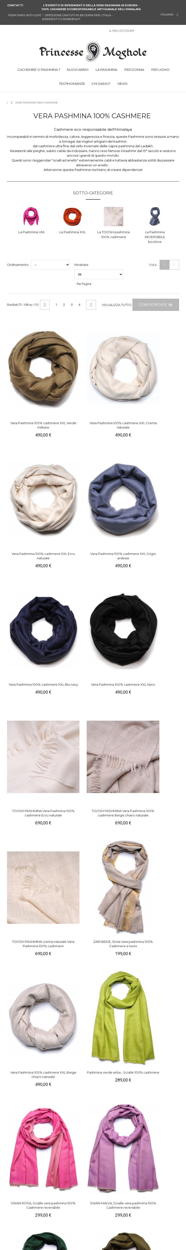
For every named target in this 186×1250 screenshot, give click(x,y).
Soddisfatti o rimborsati (72, 1208)
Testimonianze (21, 1217)
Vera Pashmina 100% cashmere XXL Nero (71, 467)
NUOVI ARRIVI (77, 70)
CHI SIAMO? (101, 84)
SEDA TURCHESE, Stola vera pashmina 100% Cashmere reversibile (70, 743)
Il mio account (65, 1190)
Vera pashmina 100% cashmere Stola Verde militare (160, 655)
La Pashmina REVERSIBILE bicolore (155, 236)
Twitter (108, 1221)
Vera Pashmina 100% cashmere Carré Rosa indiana (26, 1097)
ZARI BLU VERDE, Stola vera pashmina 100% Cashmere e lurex (160, 921)
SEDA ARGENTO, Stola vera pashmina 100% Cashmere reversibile (25, 832)
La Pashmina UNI (31, 232)
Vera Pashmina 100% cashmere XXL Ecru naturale (116, 380)
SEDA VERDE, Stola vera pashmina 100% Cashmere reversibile (160, 743)
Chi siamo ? (19, 1190)
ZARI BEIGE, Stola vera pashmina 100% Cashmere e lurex (70, 562)
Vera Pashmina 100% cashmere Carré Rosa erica (115, 1097)
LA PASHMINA (106, 70)
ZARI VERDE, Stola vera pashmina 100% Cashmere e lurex (115, 1009)
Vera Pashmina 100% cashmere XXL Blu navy (26, 467)
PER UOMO (160, 70)
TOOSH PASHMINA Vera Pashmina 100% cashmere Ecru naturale (115, 469)
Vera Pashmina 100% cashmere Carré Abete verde (160, 1097)
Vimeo (133, 1221)
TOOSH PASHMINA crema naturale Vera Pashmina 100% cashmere (26, 564)
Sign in (140, 31)
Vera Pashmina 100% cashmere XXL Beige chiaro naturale (115, 562)
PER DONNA (134, 70)
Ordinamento (18, 265)
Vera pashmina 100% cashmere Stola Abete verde (115, 655)
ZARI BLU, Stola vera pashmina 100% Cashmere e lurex (115, 921)
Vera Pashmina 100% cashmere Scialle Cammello (26, 921)
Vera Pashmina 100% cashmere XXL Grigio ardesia (160, 380)
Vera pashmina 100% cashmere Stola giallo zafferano (26, 743)
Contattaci (62, 1194)
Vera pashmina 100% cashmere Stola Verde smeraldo (160, 832)
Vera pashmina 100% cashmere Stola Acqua (160, 1007)
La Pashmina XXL (72, 232)
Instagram (124, 1221)
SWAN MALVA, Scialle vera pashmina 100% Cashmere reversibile (70, 655)
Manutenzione (21, 1208)
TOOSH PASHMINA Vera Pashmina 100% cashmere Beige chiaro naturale (160, 471)
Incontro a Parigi (66, 1217)
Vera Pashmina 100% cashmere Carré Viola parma (71, 1097)
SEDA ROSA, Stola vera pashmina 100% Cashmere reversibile (115, 743)
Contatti (15, 5)
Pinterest (116, 1221)
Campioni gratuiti (67, 1212)
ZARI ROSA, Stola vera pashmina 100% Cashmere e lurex (70, 921)
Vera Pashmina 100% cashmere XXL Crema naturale (71, 380)
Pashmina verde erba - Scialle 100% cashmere (160, 560)
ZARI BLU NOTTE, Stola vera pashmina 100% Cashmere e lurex (70, 1009)
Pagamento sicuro (68, 1199)
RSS (141, 1221)
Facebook (100, 1221)
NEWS (122, 84)
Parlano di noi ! (21, 1212)
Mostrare (81, 265)
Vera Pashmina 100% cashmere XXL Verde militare (25, 380)
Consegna (62, 1203)
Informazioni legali (24, 1194)
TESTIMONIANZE (71, 84)
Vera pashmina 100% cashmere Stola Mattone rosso (116, 832)
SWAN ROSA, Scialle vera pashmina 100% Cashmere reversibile (26, 655)
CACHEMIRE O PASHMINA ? (38, 70)
